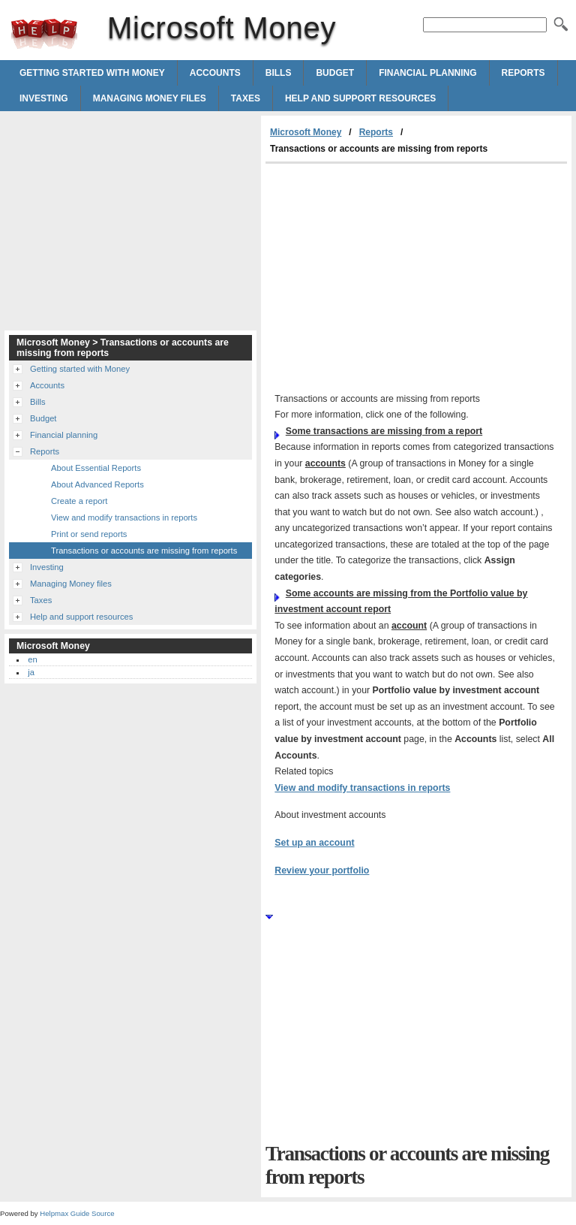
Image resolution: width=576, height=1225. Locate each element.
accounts (325, 463)
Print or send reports (89, 534)
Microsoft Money (44, 34)
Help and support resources (360, 98)
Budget (335, 73)
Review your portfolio (321, 870)
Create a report (79, 500)
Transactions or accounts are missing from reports (144, 550)
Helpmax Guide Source (77, 1213)
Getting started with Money (92, 73)
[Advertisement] (392, 276)
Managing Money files (149, 98)
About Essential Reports (96, 467)
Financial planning (427, 73)
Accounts (215, 73)
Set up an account (314, 842)
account (409, 625)
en (32, 659)
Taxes (245, 98)
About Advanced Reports (97, 484)
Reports (523, 73)
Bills (279, 73)
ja (31, 672)
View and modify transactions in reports (362, 788)
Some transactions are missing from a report (384, 431)
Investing (44, 98)
